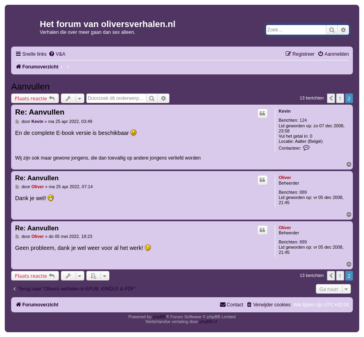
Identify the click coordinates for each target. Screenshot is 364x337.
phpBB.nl (208, 321)
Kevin (284, 111)
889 (303, 192)
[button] (331, 98)
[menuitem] (57, 54)
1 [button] (340, 98)
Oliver (284, 177)
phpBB (159, 316)
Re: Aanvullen (39, 112)
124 (303, 120)
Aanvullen (30, 87)
